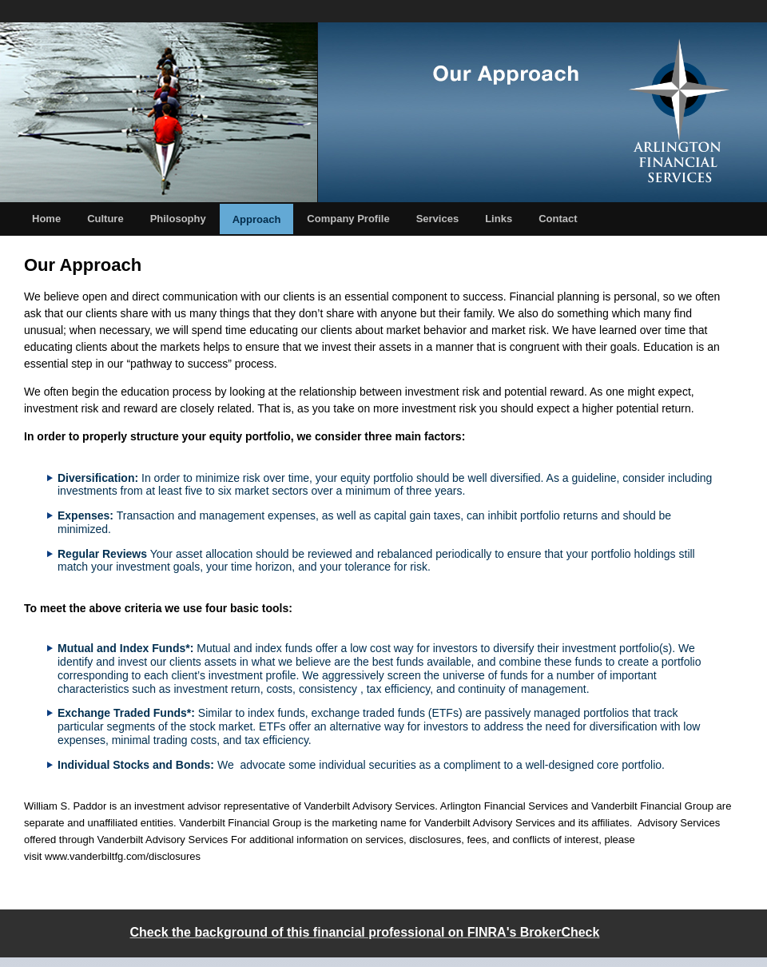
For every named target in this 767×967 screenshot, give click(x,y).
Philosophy (178, 219)
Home (46, 219)
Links (498, 219)
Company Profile (348, 219)
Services (437, 219)
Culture (105, 219)
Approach (256, 219)
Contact (557, 219)
